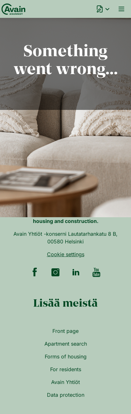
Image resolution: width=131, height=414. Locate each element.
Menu (121, 9)
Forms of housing (66, 356)
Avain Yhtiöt (65, 382)
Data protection (65, 395)
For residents (65, 369)
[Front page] (12, 9)
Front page (65, 331)
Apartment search (65, 344)
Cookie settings (65, 254)
